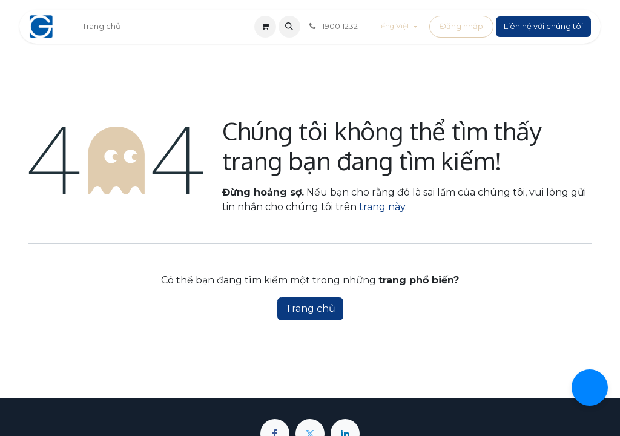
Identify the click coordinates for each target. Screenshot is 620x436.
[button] (289, 27)
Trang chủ (310, 308)
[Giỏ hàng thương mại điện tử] (265, 27)
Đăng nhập (461, 26)
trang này (382, 207)
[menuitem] (102, 27)
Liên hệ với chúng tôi (543, 26)
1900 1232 (333, 26)
